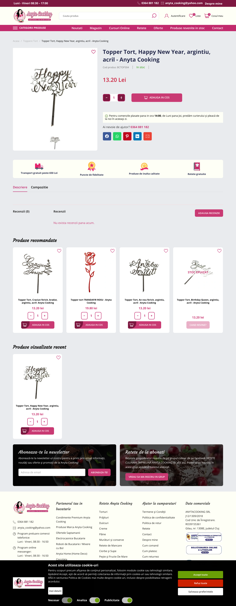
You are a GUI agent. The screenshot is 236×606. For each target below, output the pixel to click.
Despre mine (150, 540)
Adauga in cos (157, 98)
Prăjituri (104, 517)
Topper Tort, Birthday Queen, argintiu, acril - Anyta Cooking (198, 301)
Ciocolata (61, 559)
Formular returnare (154, 562)
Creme (103, 528)
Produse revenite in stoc (187, 28)
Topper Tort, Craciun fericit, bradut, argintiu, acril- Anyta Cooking (37, 301)
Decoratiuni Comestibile (70, 584)
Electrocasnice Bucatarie (70, 538)
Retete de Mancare (110, 545)
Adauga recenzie (209, 213)
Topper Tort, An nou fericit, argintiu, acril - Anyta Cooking (144, 301)
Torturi (103, 512)
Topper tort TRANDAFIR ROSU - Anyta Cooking (91, 301)
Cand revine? (198, 325)
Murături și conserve (111, 540)
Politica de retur (151, 523)
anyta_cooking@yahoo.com (31, 528)
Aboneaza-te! (99, 472)
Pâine (102, 534)
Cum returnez (150, 556)
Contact (217, 28)
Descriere (20, 187)
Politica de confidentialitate (158, 517)
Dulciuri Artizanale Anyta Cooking (71, 577)
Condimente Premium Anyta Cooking (73, 519)
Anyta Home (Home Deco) (71, 554)
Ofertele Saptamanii (68, 533)
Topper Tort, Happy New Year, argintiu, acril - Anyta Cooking (37, 407)
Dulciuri (103, 523)
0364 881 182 (140, 127)
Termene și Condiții (154, 512)
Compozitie (39, 187)
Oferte (158, 28)
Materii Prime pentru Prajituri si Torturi (73, 567)
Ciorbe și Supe (107, 551)
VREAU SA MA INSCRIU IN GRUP (147, 476)
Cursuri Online (119, 28)
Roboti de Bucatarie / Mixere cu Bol (73, 546)
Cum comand (150, 545)
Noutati (77, 28)
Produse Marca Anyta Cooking (74, 527)
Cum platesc (149, 551)
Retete (141, 28)
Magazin (96, 28)
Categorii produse (32, 28)
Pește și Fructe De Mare (113, 556)
